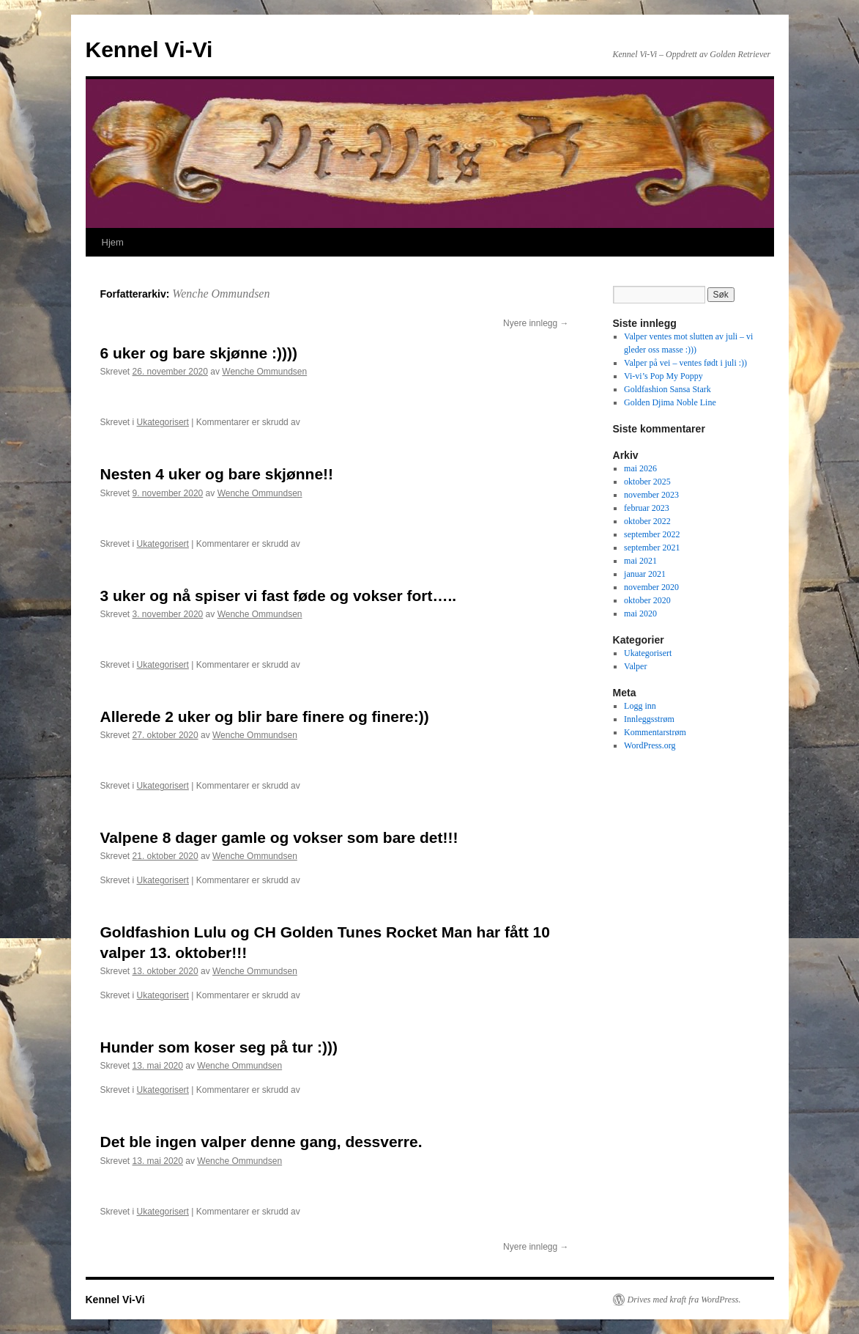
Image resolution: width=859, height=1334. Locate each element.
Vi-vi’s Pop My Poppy (663, 376)
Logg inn (640, 706)
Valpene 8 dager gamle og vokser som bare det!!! (279, 837)
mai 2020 (640, 613)
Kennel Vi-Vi (149, 49)
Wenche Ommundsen (220, 293)
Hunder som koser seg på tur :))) (219, 1047)
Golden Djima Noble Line (670, 402)
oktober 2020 (647, 600)
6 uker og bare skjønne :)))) (199, 352)
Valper (635, 666)
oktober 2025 (647, 481)
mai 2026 (640, 468)
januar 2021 (645, 574)
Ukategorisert (163, 422)
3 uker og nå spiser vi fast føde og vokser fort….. (278, 595)
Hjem (113, 242)
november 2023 (651, 495)
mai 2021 (640, 561)
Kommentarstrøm (655, 732)
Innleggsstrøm (649, 719)
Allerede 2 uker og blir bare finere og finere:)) (264, 716)
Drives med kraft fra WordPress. (684, 1299)
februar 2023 (646, 508)
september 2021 (652, 547)
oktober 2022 (647, 521)
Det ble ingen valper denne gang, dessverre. (261, 1141)
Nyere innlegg (535, 323)
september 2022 (652, 534)
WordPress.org (649, 745)
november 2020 (651, 587)
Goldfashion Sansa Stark (667, 389)
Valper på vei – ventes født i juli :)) (685, 363)
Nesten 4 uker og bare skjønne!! (217, 473)
